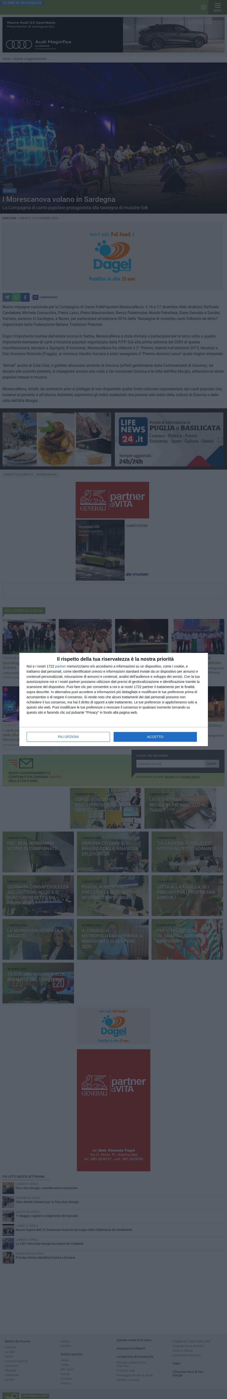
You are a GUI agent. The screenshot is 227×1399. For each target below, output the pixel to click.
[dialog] (113, 699)
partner (60, 666)
